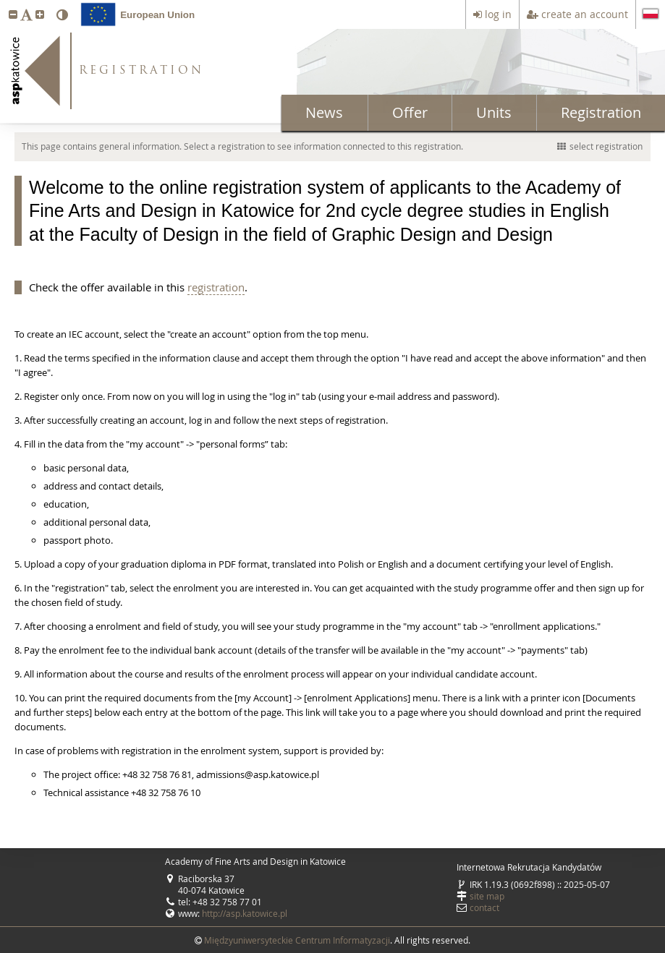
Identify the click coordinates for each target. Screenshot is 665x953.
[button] (13, 14)
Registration (601, 112)
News (324, 112)
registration (216, 287)
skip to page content (3, 3)
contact (484, 907)
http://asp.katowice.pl (244, 913)
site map (487, 896)
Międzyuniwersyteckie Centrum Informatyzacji (297, 940)
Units (494, 112)
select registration (600, 146)
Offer (410, 112)
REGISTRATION (141, 71)
